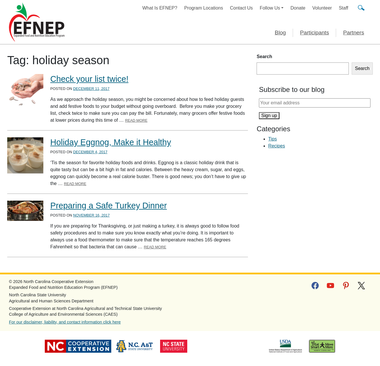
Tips (272, 138)
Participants (314, 32)
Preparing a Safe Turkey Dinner (108, 205)
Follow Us (270, 7)
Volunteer (322, 7)
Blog (280, 32)
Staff (343, 7)
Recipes (276, 145)
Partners (353, 32)
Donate (297, 7)
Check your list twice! (89, 79)
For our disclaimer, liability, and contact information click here (65, 322)
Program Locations (203, 7)
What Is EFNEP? (159, 7)
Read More (136, 120)
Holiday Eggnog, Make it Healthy (110, 142)
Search (264, 56)
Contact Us (241, 7)
